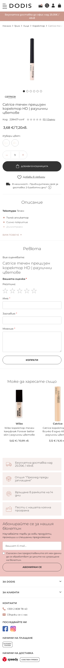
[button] (23, 90)
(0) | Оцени (49, 119)
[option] (6, 142)
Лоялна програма (40, 5)
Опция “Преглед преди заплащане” (31, 479)
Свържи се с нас (17, 614)
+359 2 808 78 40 (17, 608)
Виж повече (11, 234)
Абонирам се (32, 567)
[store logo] (20, 6)
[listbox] (32, 143)
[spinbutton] (15, 155)
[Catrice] (10, 97)
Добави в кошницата (34, 166)
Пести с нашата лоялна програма (33, 509)
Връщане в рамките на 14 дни (34, 494)
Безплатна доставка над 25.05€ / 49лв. (33, 464)
